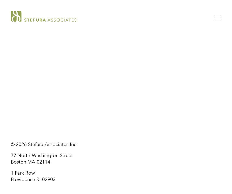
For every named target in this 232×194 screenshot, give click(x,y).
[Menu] (218, 20)
